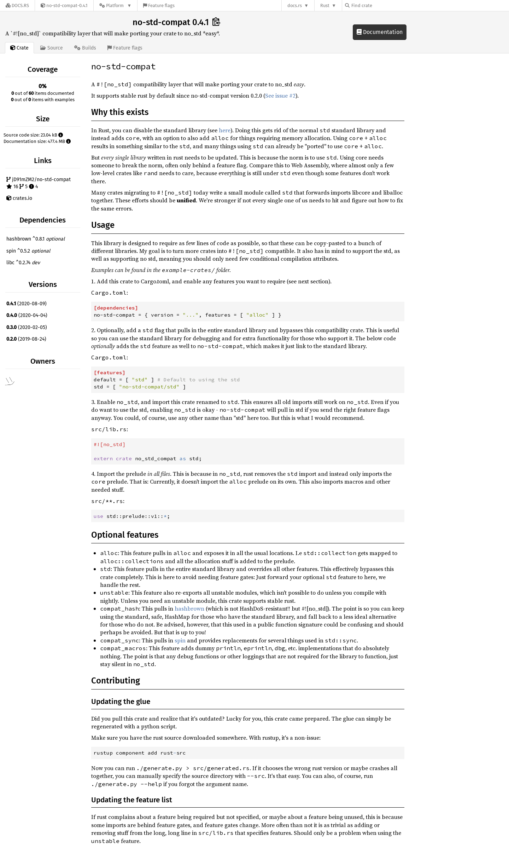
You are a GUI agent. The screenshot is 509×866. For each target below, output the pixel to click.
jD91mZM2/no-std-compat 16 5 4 (38, 183)
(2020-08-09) (26, 304)
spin (180, 640)
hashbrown (189, 608)
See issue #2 (280, 95)
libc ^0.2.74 (23, 263)
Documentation (380, 32)
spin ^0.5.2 (28, 251)
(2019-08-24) (26, 339)
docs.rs (294, 5)
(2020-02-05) (26, 327)
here (224, 130)
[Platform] (115, 5)
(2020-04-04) (26, 315)
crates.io (19, 198)
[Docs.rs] (17, 5)
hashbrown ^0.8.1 (35, 239)
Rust (324, 5)
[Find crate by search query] (380, 5)
